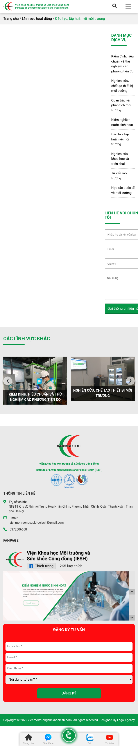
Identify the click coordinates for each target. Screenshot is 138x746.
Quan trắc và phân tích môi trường (121, 105)
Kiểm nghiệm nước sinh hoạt (122, 122)
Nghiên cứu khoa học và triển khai (120, 159)
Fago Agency (126, 720)
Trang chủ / (12, 19)
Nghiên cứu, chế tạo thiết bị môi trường (122, 86)
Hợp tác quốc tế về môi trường (122, 190)
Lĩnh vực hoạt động (37, 19)
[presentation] (7, 380)
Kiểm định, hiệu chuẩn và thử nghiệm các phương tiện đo (122, 63)
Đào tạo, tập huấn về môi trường (120, 139)
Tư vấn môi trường (119, 175)
